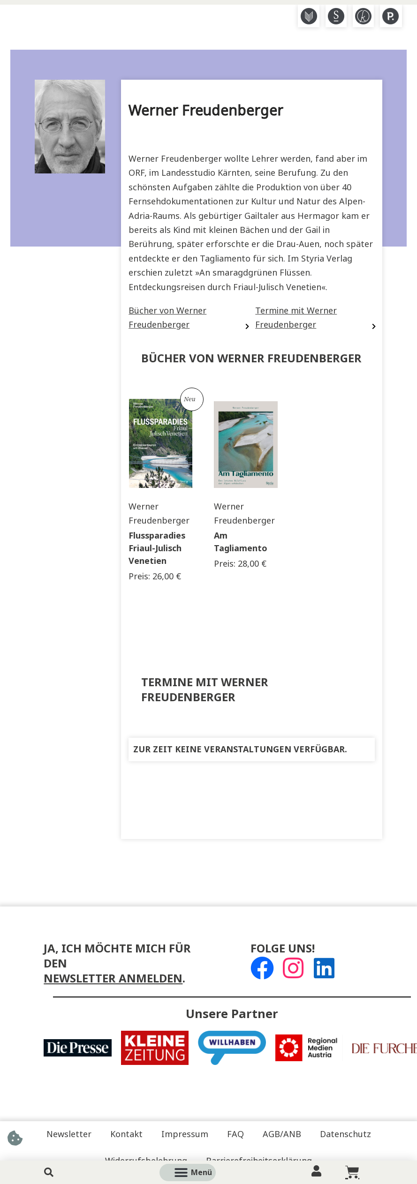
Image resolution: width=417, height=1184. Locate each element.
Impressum (184, 1134)
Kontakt (126, 1134)
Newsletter (68, 1134)
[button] (198, 1172)
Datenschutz (345, 1134)
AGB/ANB (282, 1134)
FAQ (235, 1134)
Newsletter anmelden (113, 978)
